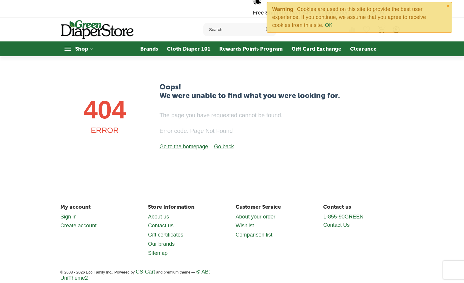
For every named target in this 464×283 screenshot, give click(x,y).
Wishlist (245, 226)
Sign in (68, 217)
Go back (224, 146)
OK (329, 25)
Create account (78, 226)
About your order (255, 217)
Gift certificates (165, 235)
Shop (81, 49)
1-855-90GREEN (343, 217)
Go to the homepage (184, 146)
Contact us (160, 226)
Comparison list (254, 235)
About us (158, 217)
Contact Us (336, 225)
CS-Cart (145, 272)
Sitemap (157, 253)
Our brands (161, 244)
